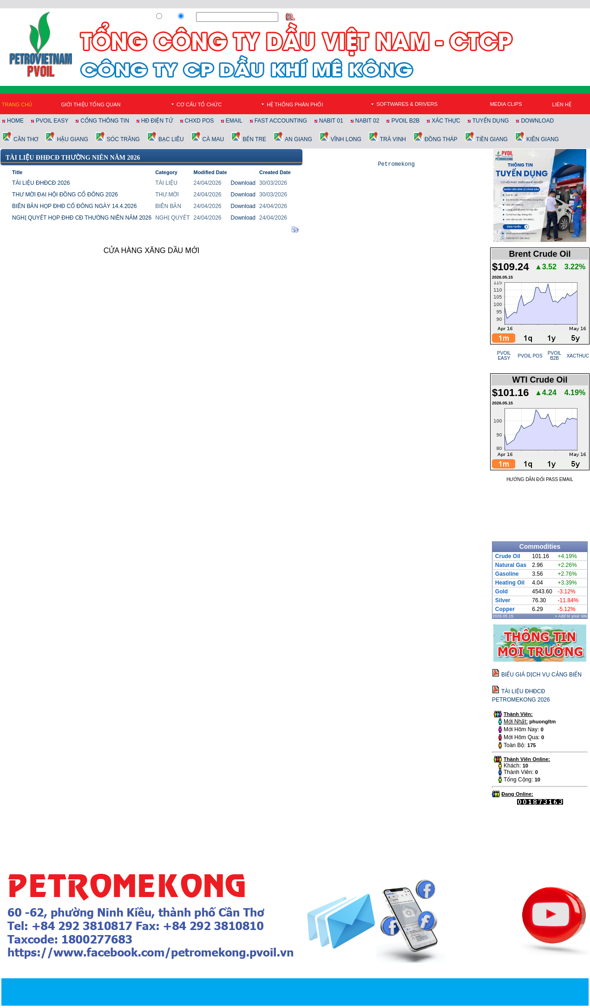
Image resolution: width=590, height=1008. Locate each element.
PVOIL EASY (52, 120)
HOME (15, 120)
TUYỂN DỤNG (490, 120)
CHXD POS (200, 120)
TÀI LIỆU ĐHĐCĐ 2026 (41, 183)
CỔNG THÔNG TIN (104, 120)
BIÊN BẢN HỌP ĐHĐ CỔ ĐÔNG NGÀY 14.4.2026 (74, 206)
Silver (503, 600)
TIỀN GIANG (492, 139)
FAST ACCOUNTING (281, 120)
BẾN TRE (254, 139)
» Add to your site (571, 616)
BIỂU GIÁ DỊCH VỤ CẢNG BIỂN (541, 674)
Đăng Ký (462, 17)
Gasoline (507, 574)
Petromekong (396, 165)
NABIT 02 (367, 120)
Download (243, 183)
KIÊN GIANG (542, 139)
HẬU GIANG (72, 139)
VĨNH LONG (346, 139)
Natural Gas (510, 565)
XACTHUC (578, 355)
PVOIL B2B (405, 120)
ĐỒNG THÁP (441, 139)
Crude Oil (507, 556)
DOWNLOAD (537, 120)
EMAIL (234, 120)
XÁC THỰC (446, 120)
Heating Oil (509, 582)
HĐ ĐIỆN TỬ (157, 120)
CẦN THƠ (25, 139)
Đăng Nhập (491, 17)
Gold (501, 591)
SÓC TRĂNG (123, 139)
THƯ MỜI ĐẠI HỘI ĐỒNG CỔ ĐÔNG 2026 (65, 194)
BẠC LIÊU (171, 139)
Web (169, 17)
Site (189, 17)
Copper (505, 609)
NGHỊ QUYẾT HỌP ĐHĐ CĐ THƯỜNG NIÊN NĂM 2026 (81, 218)
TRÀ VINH (393, 139)
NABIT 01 (331, 120)
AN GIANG (298, 139)
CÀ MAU (213, 139)
